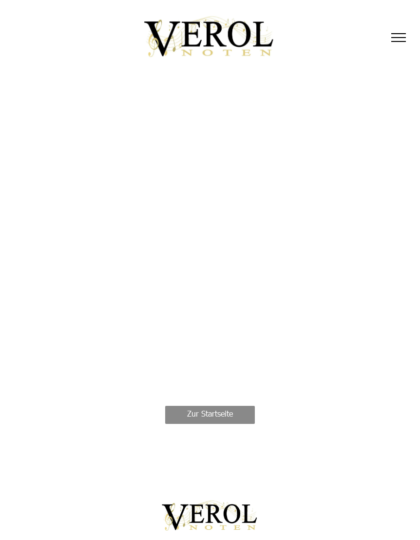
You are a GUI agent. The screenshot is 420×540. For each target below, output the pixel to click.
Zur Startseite (210, 413)
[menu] (398, 37)
